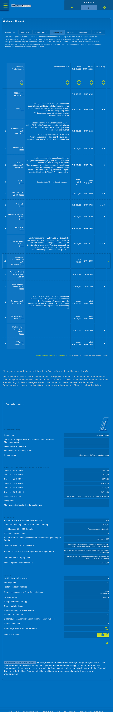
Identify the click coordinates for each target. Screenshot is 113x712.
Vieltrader (70, 32)
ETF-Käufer (98, 32)
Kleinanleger (25, 32)
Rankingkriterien (64, 355)
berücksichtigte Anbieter (45, 355)
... (109, 94)
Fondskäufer (84, 32)
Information (88, 2)
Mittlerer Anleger (41, 32)
